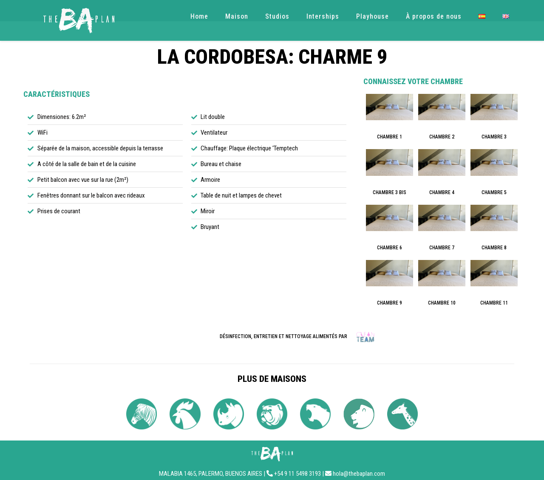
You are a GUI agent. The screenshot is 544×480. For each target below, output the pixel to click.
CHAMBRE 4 (441, 192)
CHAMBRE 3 (494, 137)
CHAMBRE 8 (494, 248)
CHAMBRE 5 (494, 192)
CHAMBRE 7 (441, 248)
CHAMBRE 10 (442, 303)
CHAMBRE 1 (389, 137)
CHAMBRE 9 (389, 303)
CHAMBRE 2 (441, 137)
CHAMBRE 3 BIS (389, 192)
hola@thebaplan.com (359, 473)
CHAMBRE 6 (389, 248)
